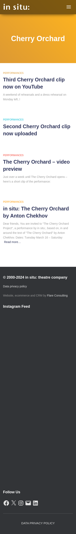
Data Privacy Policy (38, 523)
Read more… (12, 242)
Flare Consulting (57, 295)
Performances (13, 73)
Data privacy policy (15, 286)
